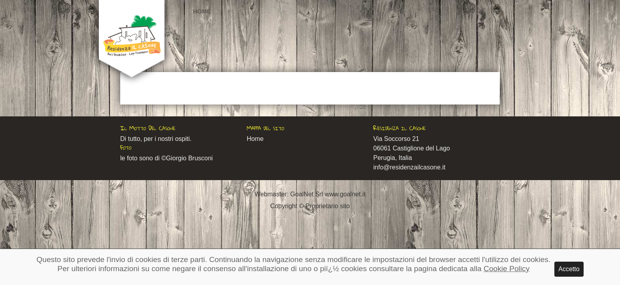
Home (202, 11)
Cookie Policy (506, 268)
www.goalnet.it (345, 194)
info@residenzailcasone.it (409, 167)
